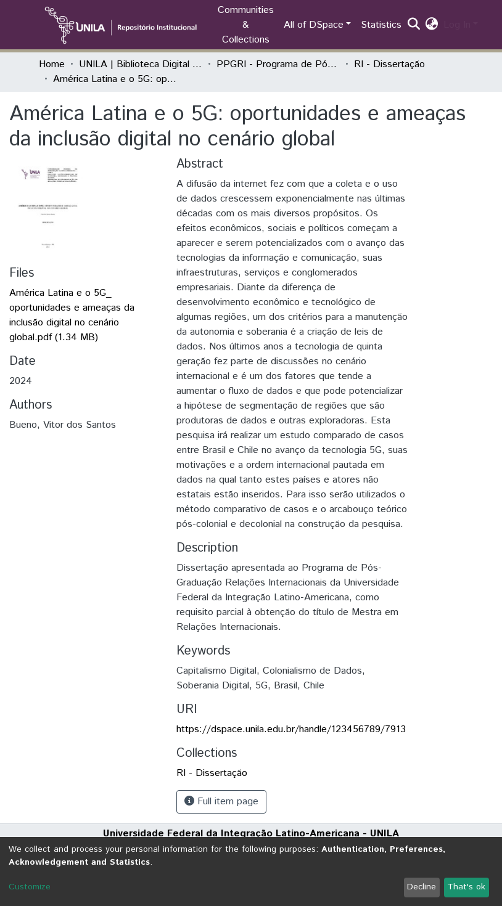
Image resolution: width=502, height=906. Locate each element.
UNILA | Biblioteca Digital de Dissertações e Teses (140, 64)
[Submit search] (414, 25)
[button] (432, 25)
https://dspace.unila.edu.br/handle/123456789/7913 (291, 729)
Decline (421, 887)
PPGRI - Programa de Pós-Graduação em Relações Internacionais (278, 64)
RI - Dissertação (389, 64)
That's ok (466, 887)
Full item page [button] (221, 801)
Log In (457, 25)
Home (52, 64)
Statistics (381, 25)
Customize (30, 887)
